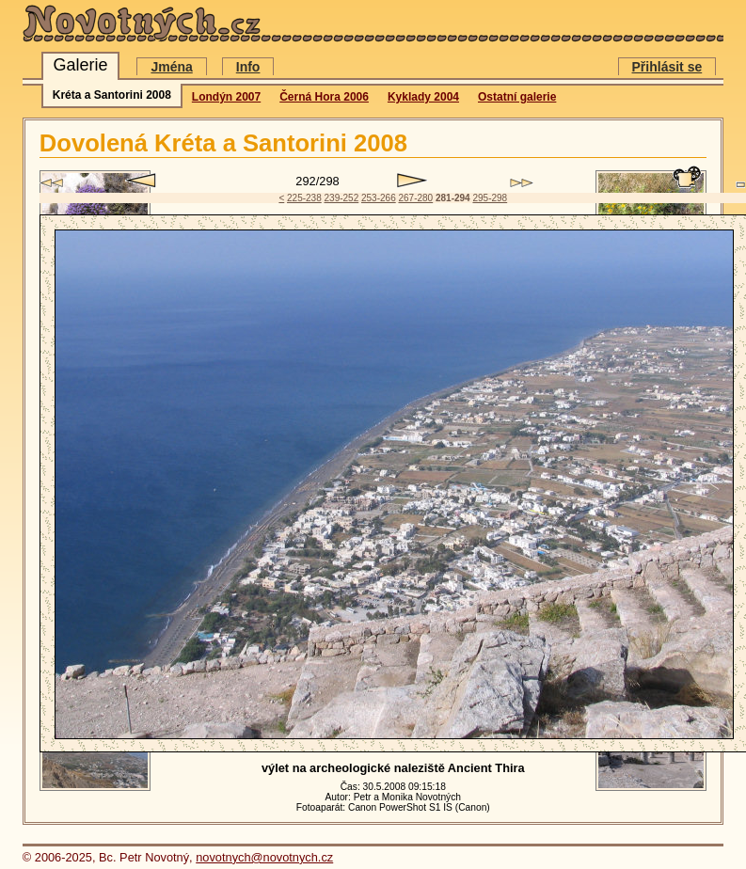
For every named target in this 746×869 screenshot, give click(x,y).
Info (248, 66)
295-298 (489, 198)
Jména (171, 66)
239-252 (342, 198)
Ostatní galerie (517, 96)
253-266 (378, 198)
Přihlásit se (667, 66)
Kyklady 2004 (423, 96)
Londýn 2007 (226, 96)
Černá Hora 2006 (324, 96)
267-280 (415, 198)
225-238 (304, 198)
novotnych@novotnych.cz (264, 857)
